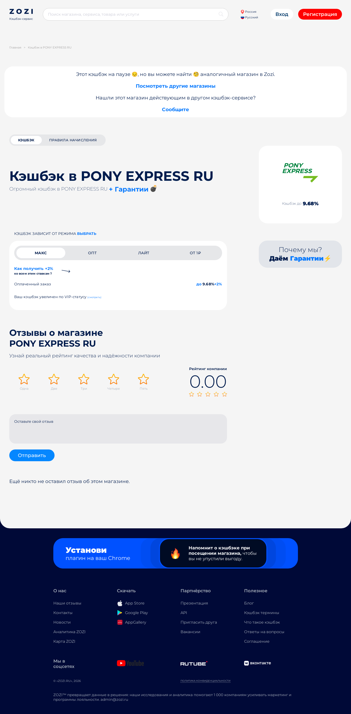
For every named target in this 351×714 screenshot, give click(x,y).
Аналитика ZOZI (69, 631)
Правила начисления (73, 140)
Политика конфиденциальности (205, 680)
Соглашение (257, 641)
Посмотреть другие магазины (175, 86)
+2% (218, 284)
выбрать (86, 233)
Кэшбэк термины (261, 612)
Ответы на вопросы (264, 631)
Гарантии (307, 258)
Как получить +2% (33, 270)
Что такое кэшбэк (262, 622)
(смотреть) (94, 297)
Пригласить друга (199, 622)
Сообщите (175, 109)
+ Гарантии (128, 189)
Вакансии (190, 631)
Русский (249, 17)
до (199, 284)
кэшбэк (26, 140)
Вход (281, 14)
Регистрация (320, 14)
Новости (62, 622)
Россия (248, 11)
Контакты (63, 612)
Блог (249, 603)
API (184, 612)
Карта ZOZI (64, 641)
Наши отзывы (67, 603)
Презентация (194, 603)
